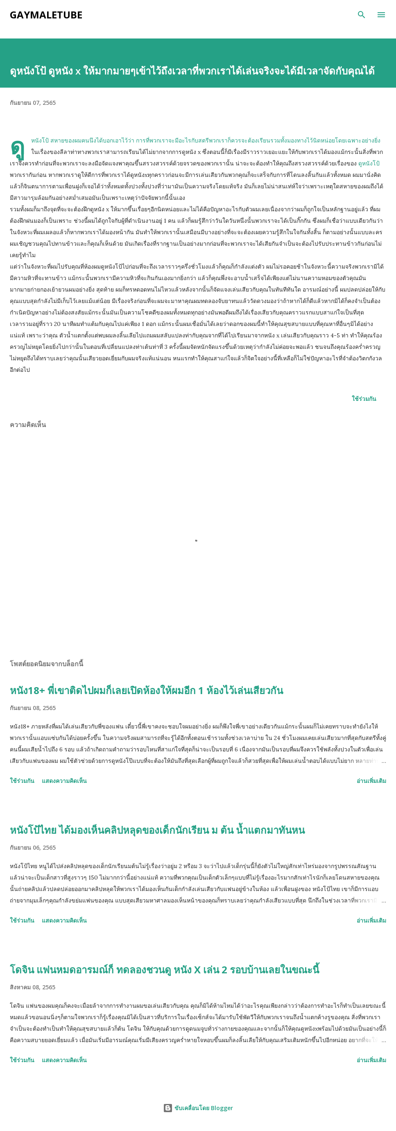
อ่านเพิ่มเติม (371, 781)
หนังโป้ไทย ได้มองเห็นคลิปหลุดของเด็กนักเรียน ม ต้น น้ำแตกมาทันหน (157, 830)
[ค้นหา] (362, 15)
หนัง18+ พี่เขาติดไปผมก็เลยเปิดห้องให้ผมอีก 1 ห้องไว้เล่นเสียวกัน (146, 690)
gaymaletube (46, 14)
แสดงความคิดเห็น (64, 781)
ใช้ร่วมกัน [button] (364, 399)
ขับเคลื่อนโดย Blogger (198, 1108)
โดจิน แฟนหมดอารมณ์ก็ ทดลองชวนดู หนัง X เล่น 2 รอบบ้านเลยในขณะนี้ (164, 969)
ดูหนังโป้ (369, 163)
